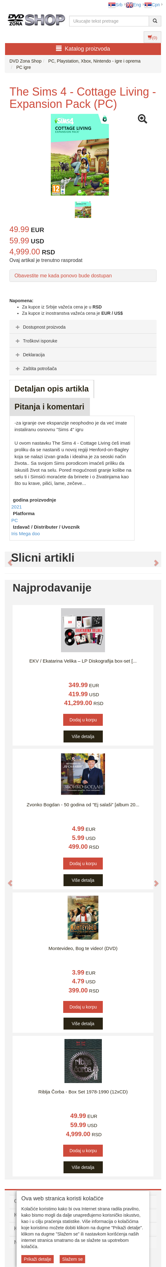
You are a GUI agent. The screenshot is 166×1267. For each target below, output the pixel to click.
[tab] (83, 327)
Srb (115, 4)
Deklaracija (29, 354)
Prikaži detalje (37, 1259)
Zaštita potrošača (35, 368)
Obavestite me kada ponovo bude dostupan (63, 275)
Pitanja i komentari (49, 406)
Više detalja (83, 736)
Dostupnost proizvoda (39, 327)
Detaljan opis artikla (51, 388)
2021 (16, 506)
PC (14, 520)
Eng (133, 4)
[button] (7, 559)
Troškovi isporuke (35, 340)
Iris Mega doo (25, 533)
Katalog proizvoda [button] (83, 48)
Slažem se (72, 1259)
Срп (152, 4)
